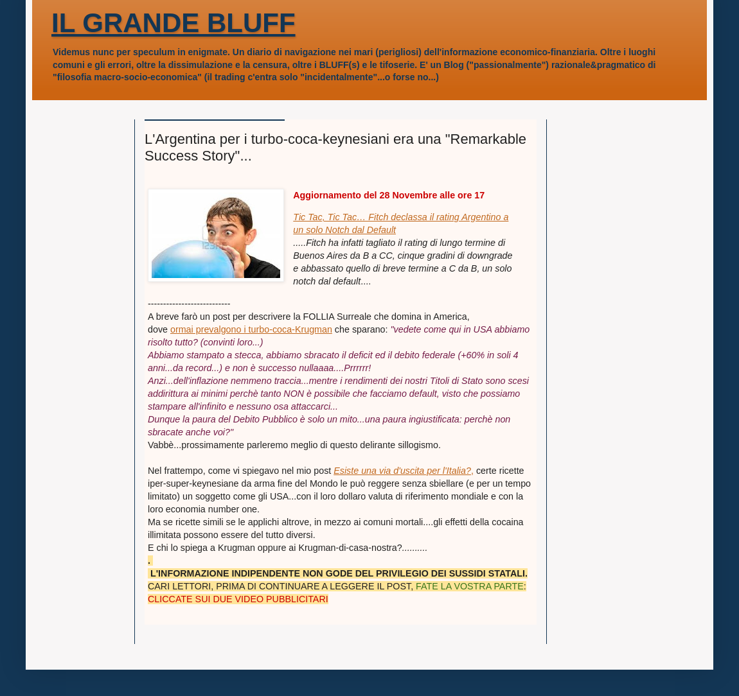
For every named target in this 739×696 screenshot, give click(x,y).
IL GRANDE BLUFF (173, 23)
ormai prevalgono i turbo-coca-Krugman (251, 329)
